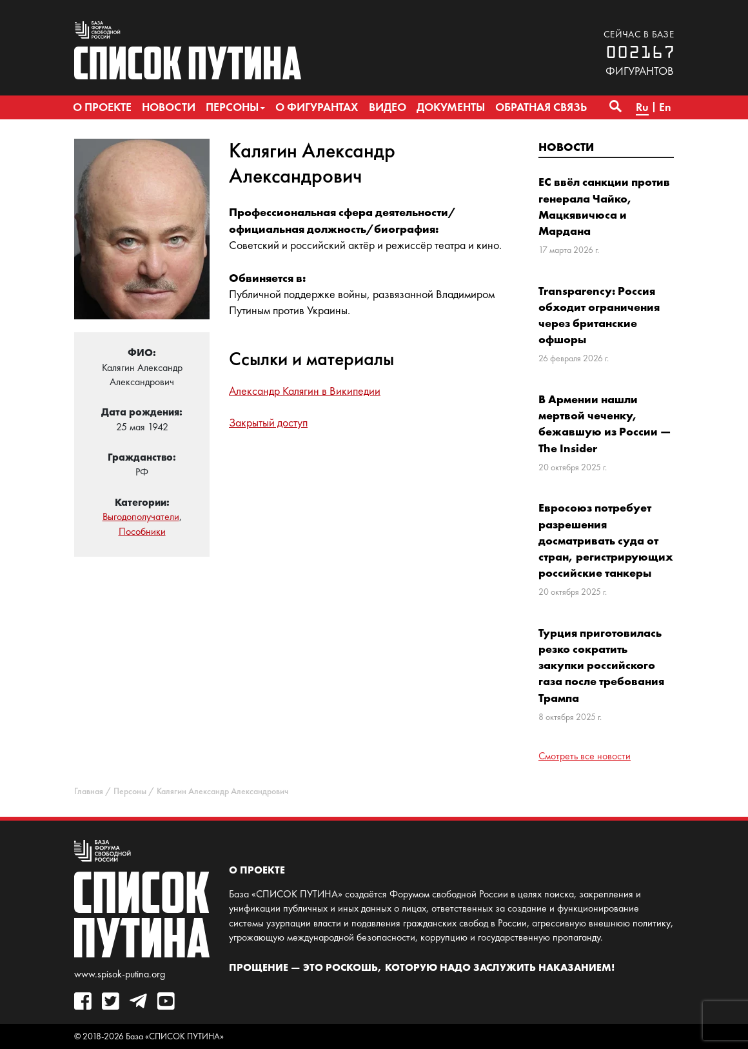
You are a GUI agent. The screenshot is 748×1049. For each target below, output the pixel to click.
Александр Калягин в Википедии (304, 391)
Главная (88, 791)
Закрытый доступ (268, 422)
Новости (566, 146)
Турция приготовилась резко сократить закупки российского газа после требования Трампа (601, 665)
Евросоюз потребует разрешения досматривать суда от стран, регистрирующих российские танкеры (605, 540)
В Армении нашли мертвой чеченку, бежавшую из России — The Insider (604, 423)
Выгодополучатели (141, 516)
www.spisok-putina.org (119, 974)
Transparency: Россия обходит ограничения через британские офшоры (599, 315)
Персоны (129, 791)
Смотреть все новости (584, 756)
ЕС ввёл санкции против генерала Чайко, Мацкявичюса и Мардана (604, 206)
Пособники (142, 531)
